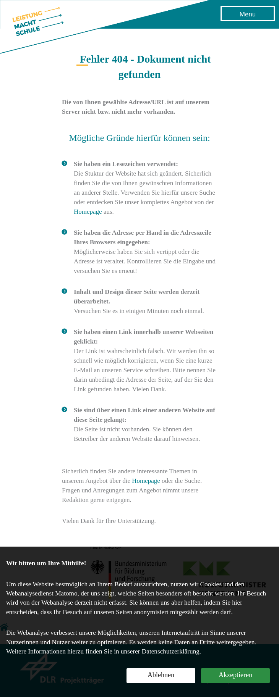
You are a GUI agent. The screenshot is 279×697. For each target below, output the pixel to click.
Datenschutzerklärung (171, 651)
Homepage (88, 211)
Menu (248, 14)
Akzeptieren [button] (235, 675)
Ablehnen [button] (161, 675)
